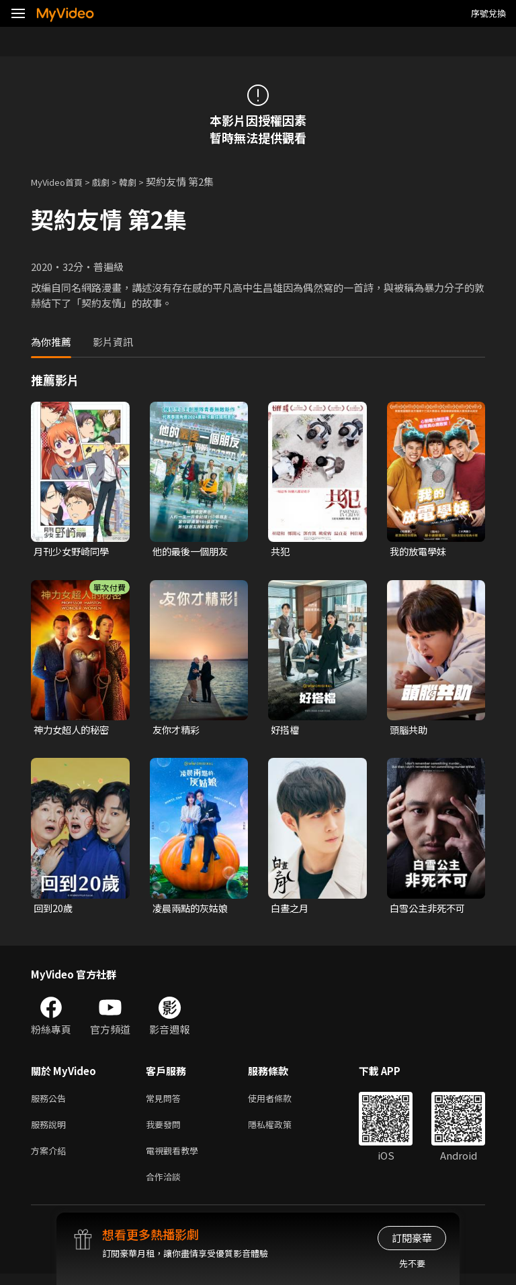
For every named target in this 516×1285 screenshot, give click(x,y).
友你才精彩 (178, 731)
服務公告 (51, 1102)
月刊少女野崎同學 (74, 552)
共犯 (281, 552)
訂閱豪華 (412, 1238)
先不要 (412, 1263)
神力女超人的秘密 (74, 731)
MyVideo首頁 (61, 181)
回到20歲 (54, 910)
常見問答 (166, 1102)
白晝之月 (291, 910)
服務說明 (51, 1130)
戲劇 (111, 181)
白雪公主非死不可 (430, 910)
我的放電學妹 (420, 552)
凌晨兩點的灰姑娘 (193, 910)
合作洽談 (166, 1187)
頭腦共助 (410, 731)
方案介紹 (51, 1159)
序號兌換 (488, 13)
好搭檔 (286, 731)
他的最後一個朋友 (193, 552)
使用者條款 (281, 1102)
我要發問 (166, 1130)
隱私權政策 (281, 1130)
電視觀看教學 (176, 1159)
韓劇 (141, 181)
